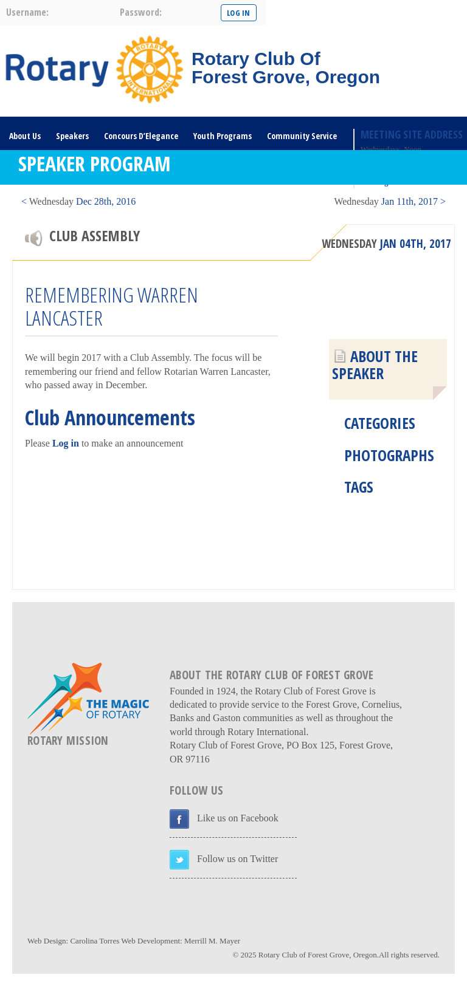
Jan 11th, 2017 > (390, 201)
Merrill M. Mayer (212, 940)
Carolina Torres (94, 940)
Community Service (302, 136)
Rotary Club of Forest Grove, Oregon (317, 954)
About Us (25, 136)
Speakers (72, 136)
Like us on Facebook (237, 818)
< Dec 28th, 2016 (78, 201)
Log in (65, 443)
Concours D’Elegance (141, 136)
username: (27, 12)
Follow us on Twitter (237, 859)
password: (141, 12)
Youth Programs (222, 136)
